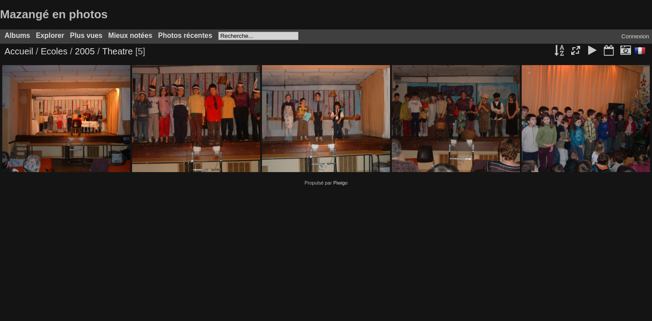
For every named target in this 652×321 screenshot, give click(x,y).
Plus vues (86, 35)
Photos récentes (185, 35)
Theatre (117, 51)
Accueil (18, 51)
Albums (17, 35)
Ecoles (54, 51)
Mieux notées (130, 35)
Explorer (50, 35)
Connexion (635, 36)
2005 (85, 51)
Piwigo (340, 182)
